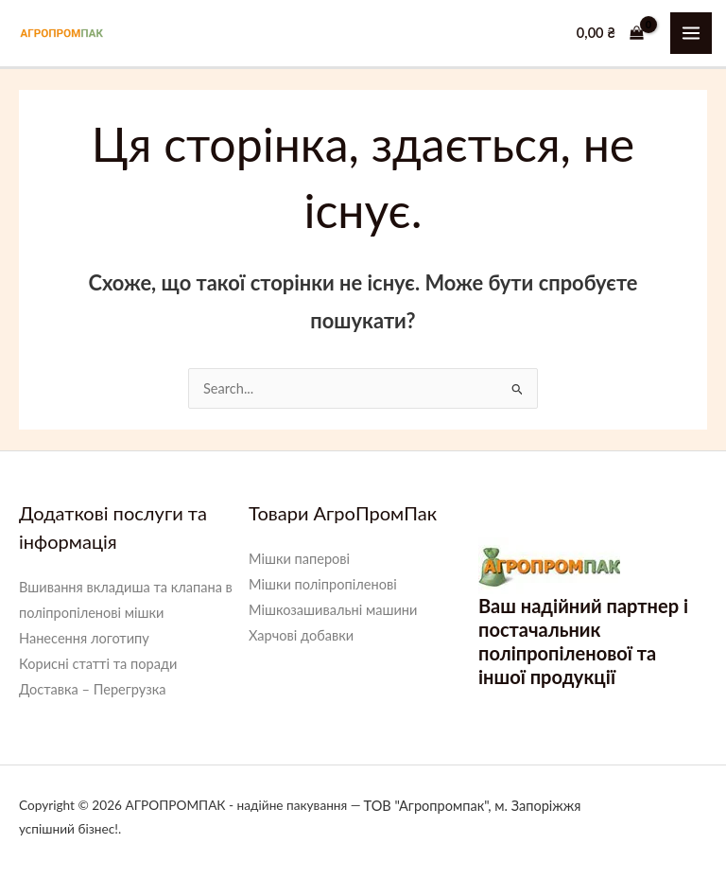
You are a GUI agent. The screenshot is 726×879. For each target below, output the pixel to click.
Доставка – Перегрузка (92, 689)
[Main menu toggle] (691, 33)
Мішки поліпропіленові (323, 584)
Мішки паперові (299, 559)
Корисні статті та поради (98, 664)
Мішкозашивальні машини (333, 610)
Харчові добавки (301, 635)
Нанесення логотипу (84, 638)
